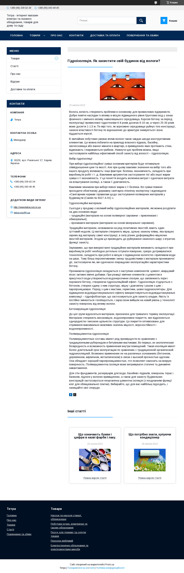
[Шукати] (141, 20)
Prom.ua (109, 564)
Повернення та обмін (142, 35)
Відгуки (15, 81)
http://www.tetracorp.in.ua (27, 207)
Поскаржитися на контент (80, 568)
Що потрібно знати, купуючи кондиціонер (150, 436)
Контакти (76, 35)
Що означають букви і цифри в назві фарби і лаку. (95, 436)
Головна (16, 35)
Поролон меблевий (62, 540)
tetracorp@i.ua (22, 212)
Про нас (57, 35)
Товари (34, 35)
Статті (14, 66)
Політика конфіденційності (110, 568)
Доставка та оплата (105, 35)
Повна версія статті (95, 478)
